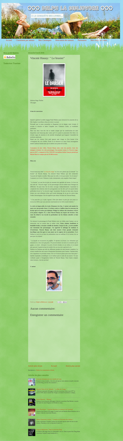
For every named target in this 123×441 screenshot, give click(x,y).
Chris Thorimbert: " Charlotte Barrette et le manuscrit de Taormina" (54, 409)
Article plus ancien (73, 366)
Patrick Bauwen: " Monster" (44, 399)
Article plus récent (35, 366)
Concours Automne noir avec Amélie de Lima (48, 379)
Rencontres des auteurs (64, 40)
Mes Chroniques (44, 40)
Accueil (9, 40)
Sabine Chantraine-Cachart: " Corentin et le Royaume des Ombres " (54, 419)
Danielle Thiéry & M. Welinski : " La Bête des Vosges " (51, 389)
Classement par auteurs (25, 40)
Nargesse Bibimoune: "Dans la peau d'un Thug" (49, 429)
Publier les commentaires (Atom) (45, 370)
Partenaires (82, 40)
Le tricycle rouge (49, 171)
